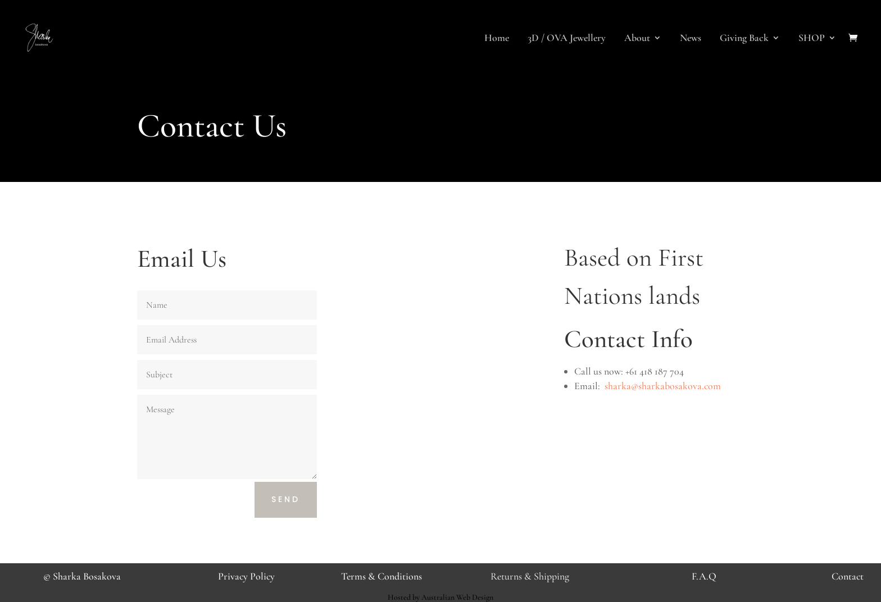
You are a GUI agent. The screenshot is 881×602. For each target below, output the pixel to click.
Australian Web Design (457, 597)
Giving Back (744, 39)
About (637, 39)
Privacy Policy (246, 576)
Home (496, 39)
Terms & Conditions (381, 576)
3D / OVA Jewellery (567, 39)
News (690, 39)
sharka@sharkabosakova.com (663, 386)
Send (285, 499)
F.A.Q (704, 576)
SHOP (811, 39)
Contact (848, 576)
